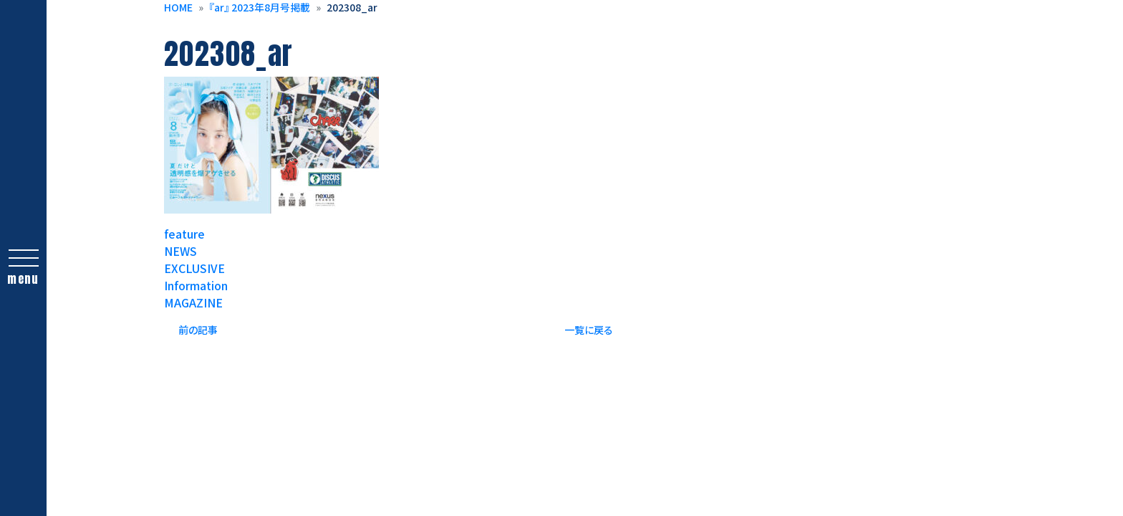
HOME (178, 7)
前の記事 (198, 329)
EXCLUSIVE (194, 268)
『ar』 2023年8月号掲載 (259, 7)
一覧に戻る (588, 329)
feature (184, 233)
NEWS (180, 250)
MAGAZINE (193, 302)
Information (196, 285)
